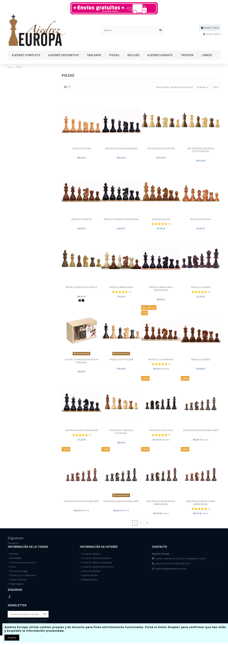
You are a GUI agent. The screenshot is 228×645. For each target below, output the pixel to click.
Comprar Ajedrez (91, 553)
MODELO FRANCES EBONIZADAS (121, 219)
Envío (13, 566)
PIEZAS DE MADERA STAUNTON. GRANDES (81, 361)
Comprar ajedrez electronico (97, 566)
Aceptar (11, 637)
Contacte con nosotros (23, 562)
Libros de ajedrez (91, 571)
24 (215, 87)
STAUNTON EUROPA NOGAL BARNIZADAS (160, 503)
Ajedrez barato (90, 575)
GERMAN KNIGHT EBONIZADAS (81, 430)
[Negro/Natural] (83, 300)
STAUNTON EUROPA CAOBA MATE (81, 501)
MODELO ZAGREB (200, 359)
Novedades (16, 558)
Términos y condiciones (23, 575)
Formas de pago (19, 571)
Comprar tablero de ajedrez (97, 562)
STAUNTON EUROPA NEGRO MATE (121, 501)
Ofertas (14, 553)
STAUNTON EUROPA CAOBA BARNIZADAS (200, 503)
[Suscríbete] (44, 614)
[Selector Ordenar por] (202, 87)
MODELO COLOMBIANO (161, 359)
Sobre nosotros (18, 579)
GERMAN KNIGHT (161, 219)
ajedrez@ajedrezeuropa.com (171, 568)
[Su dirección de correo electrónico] (24, 614)
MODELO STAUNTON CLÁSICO (81, 287)
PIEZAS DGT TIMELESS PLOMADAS (121, 432)
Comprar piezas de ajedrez (96, 558)
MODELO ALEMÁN (200, 287)
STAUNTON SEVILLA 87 (161, 430)
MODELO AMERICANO (121, 287)
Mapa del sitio (89, 579)
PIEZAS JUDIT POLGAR (121, 359)
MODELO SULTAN (81, 148)
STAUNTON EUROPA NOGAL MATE (200, 430)
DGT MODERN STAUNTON (160, 148)
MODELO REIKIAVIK (200, 219)
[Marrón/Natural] (80, 300)
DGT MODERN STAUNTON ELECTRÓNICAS (200, 150)
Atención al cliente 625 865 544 (172, 563)
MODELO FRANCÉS (81, 219)
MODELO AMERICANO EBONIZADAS (161, 289)
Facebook (13, 543)
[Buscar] (160, 30)
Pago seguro (17, 583)
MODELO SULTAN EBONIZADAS (121, 148)
